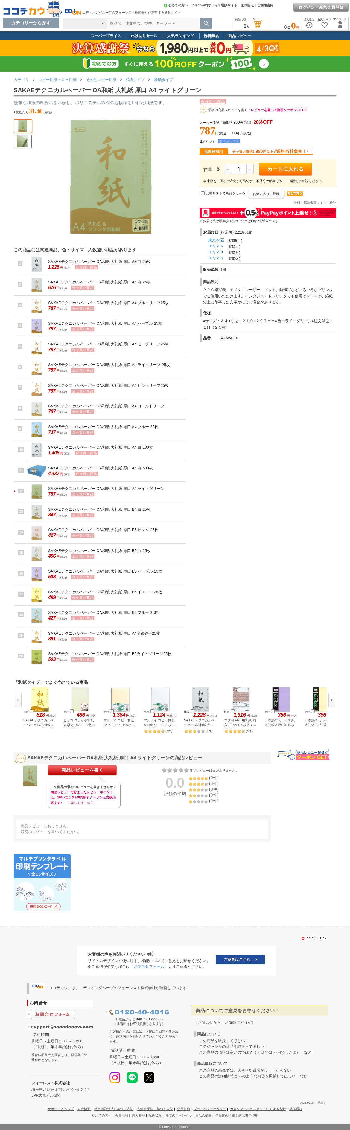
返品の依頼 (203, 1115)
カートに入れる (285, 169)
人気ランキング (180, 36)
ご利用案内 (265, 5)
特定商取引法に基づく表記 (113, 1109)
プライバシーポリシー (210, 1109)
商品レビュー (239, 36)
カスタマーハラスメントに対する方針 (258, 1109)
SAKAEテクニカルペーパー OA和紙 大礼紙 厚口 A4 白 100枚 (100, 447)
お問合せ (247, 5)
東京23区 (216, 240)
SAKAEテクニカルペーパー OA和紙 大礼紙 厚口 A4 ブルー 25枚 (103, 427)
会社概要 (84, 1109)
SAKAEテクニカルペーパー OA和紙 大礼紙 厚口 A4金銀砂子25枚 (104, 633)
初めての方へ (176, 5)
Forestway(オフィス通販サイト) (214, 5)
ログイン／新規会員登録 (321, 7)
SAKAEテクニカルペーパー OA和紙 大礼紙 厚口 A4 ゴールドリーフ (106, 406)
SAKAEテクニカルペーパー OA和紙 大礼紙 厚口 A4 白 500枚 (100, 468)
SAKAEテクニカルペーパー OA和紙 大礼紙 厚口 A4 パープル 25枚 (105, 323)
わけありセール (144, 36)
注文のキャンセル (178, 1115)
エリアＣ (216, 258)
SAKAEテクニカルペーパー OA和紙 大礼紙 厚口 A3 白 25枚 (99, 261)
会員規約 (183, 1109)
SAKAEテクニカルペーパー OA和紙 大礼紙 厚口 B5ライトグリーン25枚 (109, 654)
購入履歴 (138, 1115)
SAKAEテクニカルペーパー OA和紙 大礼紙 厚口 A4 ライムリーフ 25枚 (109, 364)
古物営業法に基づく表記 (155, 1109)
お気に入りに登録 (266, 194)
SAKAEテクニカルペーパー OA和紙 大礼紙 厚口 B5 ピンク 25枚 (103, 530)
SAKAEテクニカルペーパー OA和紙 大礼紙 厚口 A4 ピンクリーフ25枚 (108, 385)
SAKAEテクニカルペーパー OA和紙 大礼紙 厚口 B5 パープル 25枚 (105, 571)
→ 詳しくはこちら (79, 803)
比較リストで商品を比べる (225, 193)
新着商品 (211, 36)
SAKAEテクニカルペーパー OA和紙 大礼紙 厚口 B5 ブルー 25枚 (103, 612)
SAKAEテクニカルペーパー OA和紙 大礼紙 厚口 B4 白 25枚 (99, 509)
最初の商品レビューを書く (227, 110)
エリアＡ (216, 246)
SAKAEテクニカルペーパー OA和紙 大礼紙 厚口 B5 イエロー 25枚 (105, 592)
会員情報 (121, 1115)
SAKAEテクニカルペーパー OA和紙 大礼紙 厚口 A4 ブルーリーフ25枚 (108, 303)
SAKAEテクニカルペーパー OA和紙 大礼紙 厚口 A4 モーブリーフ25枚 (108, 344)
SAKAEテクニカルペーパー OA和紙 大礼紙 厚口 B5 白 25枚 (99, 550)
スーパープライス (106, 36)
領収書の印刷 (225, 1115)
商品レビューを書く (82, 770)
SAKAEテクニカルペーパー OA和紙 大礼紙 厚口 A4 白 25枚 (99, 282)
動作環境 (295, 1109)
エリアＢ (216, 252)
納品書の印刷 (248, 1115)
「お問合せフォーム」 (149, 966)
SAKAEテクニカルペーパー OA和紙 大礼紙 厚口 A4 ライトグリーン (106, 488)
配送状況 (155, 1115)
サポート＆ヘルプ (61, 1109)
